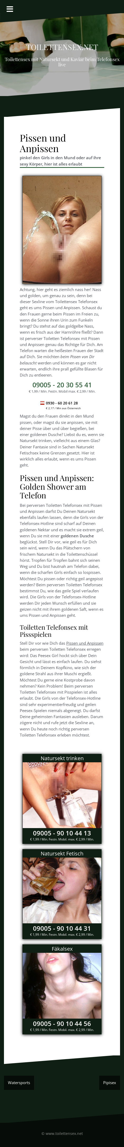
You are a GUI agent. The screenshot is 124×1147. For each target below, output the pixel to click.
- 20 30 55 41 (62, 384)
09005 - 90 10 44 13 (62, 833)
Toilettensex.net (62, 45)
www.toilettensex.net (64, 1133)
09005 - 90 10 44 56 (62, 1023)
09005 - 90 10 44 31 (62, 928)
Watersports (19, 1082)
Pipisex (109, 1082)
